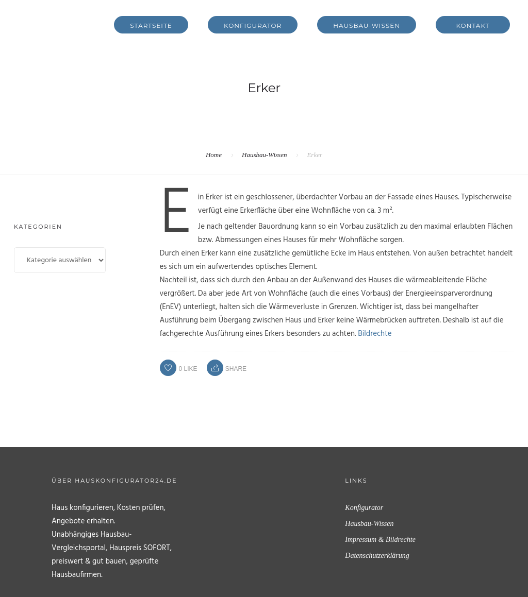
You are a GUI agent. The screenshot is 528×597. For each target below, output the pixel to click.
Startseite (151, 25)
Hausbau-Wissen (366, 25)
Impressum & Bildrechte (380, 539)
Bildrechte (374, 334)
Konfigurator (253, 25)
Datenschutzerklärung (377, 555)
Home (214, 155)
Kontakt (473, 25)
